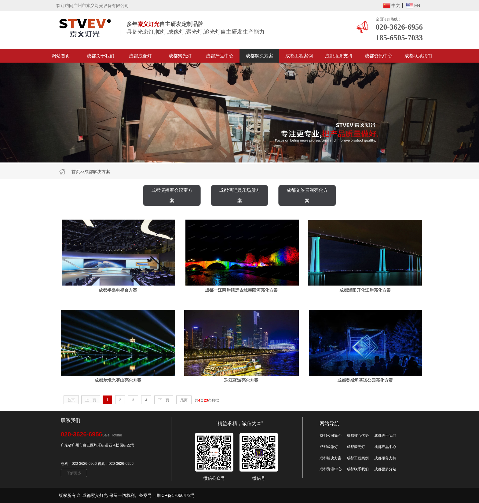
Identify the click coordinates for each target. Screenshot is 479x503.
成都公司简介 (331, 435)
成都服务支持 (339, 55)
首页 (75, 171)
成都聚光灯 (180, 55)
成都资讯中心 (378, 55)
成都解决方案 (259, 55)
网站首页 (61, 55)
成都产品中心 (219, 55)
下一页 (163, 400)
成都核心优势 (358, 435)
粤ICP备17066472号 (175, 495)
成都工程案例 (299, 55)
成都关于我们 (100, 55)
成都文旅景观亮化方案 (307, 195)
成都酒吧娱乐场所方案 (239, 195)
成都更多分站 (385, 469)
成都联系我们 (418, 55)
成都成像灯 (140, 55)
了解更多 (74, 473)
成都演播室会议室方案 (171, 195)
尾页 (184, 400)
